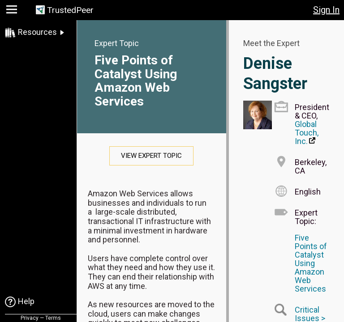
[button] (12, 11)
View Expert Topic (151, 156)
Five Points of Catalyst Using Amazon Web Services (136, 81)
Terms (53, 318)
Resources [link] (37, 32)
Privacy (30, 318)
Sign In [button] (326, 9)
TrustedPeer (70, 10)
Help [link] (26, 301)
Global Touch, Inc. (306, 132)
